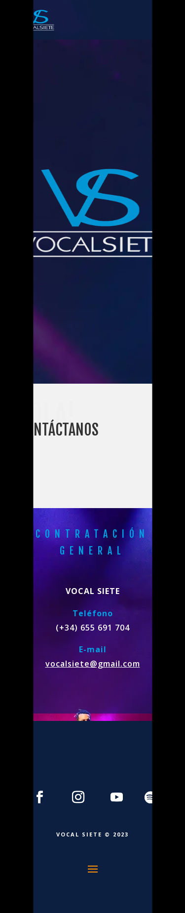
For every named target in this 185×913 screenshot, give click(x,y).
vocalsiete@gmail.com (92, 663)
